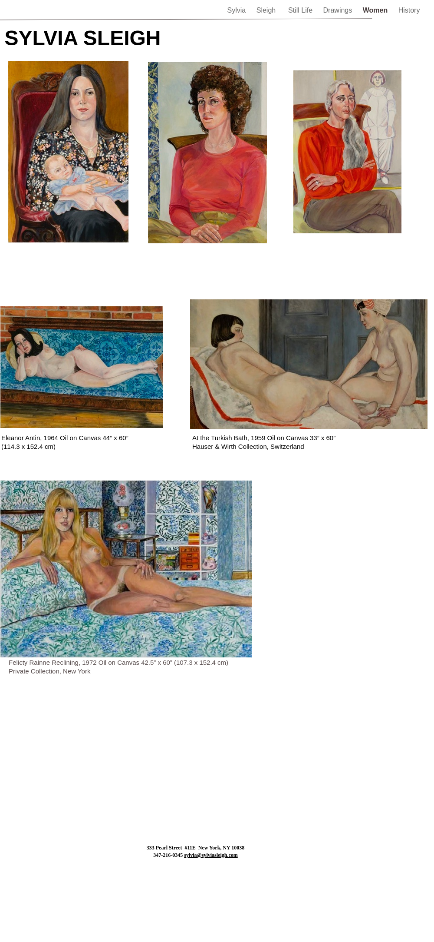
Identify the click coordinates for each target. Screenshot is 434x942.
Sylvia (237, 10)
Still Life (301, 10)
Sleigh (267, 10)
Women (376, 10)
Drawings (338, 10)
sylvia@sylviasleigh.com (211, 855)
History (409, 10)
